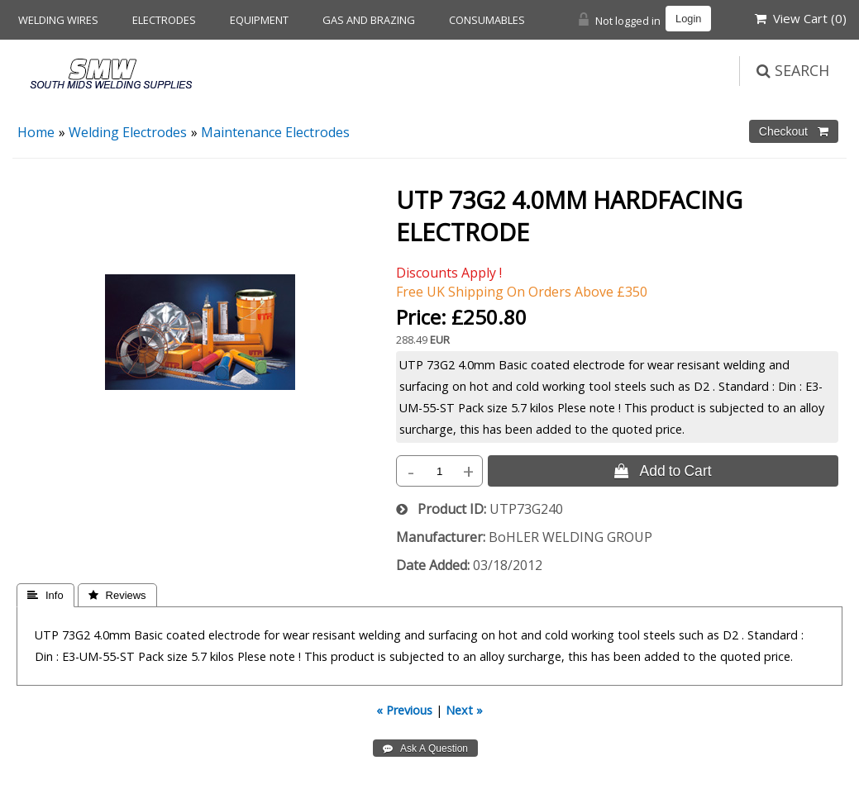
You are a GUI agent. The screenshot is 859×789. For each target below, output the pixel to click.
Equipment (259, 19)
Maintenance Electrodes (275, 132)
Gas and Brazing (368, 19)
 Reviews (117, 595)
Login (688, 18)
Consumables (487, 19)
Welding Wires (58, 19)
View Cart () (801, 18)
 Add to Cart (662, 470)
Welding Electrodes (128, 132)
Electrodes (164, 19)
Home (36, 132)
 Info (45, 595)
